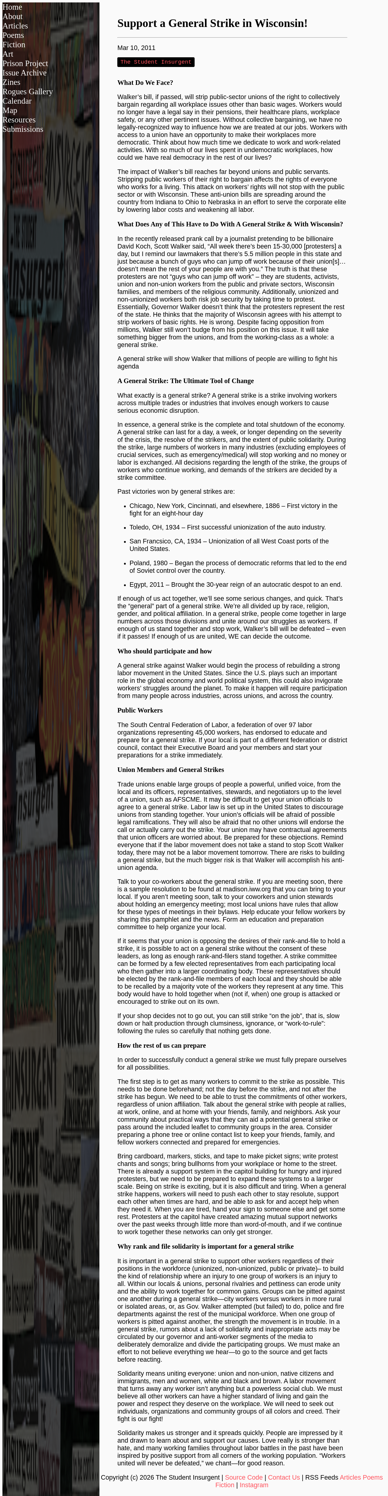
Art (7, 53)
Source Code (244, 1478)
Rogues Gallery (27, 91)
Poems (13, 35)
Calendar (17, 100)
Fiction (13, 44)
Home (12, 7)
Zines (11, 82)
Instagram (254, 1485)
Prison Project (25, 63)
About (12, 16)
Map (9, 110)
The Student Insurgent (156, 62)
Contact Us (284, 1478)
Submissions (22, 129)
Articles (15, 25)
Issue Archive (24, 72)
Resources (19, 119)
